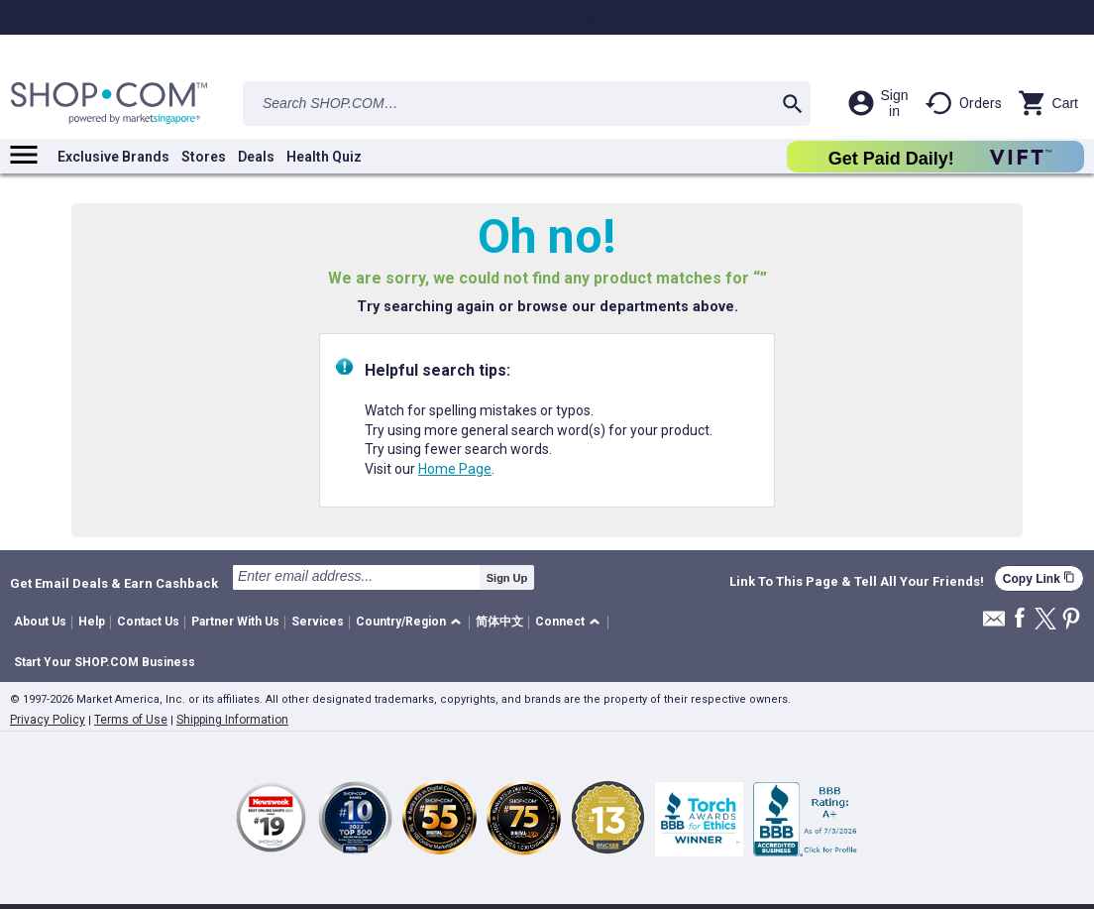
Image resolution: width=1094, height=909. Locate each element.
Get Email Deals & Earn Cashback (114, 583)
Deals (256, 157)
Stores (203, 157)
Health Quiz (324, 157)
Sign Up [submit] (507, 578)
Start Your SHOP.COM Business (104, 662)
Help (91, 621)
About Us (40, 621)
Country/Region (401, 621)
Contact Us (148, 621)
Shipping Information (232, 720)
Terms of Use (130, 720)
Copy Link (1039, 578)
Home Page (455, 469)
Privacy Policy (47, 720)
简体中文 (499, 621)
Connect (560, 621)
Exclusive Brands (113, 157)
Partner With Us (235, 621)
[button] (412, 623)
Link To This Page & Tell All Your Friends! (856, 582)
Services (317, 621)
